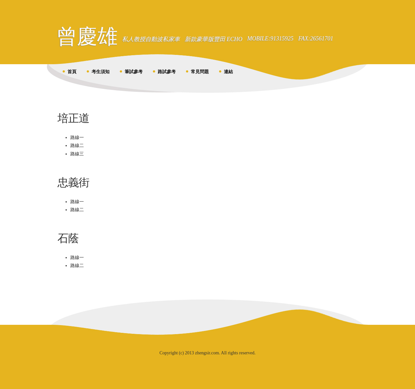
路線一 (77, 137)
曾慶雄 (87, 36)
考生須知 (101, 71)
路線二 (77, 145)
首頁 (71, 71)
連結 (228, 71)
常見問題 (200, 71)
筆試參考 (134, 71)
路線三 (77, 153)
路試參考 (167, 71)
